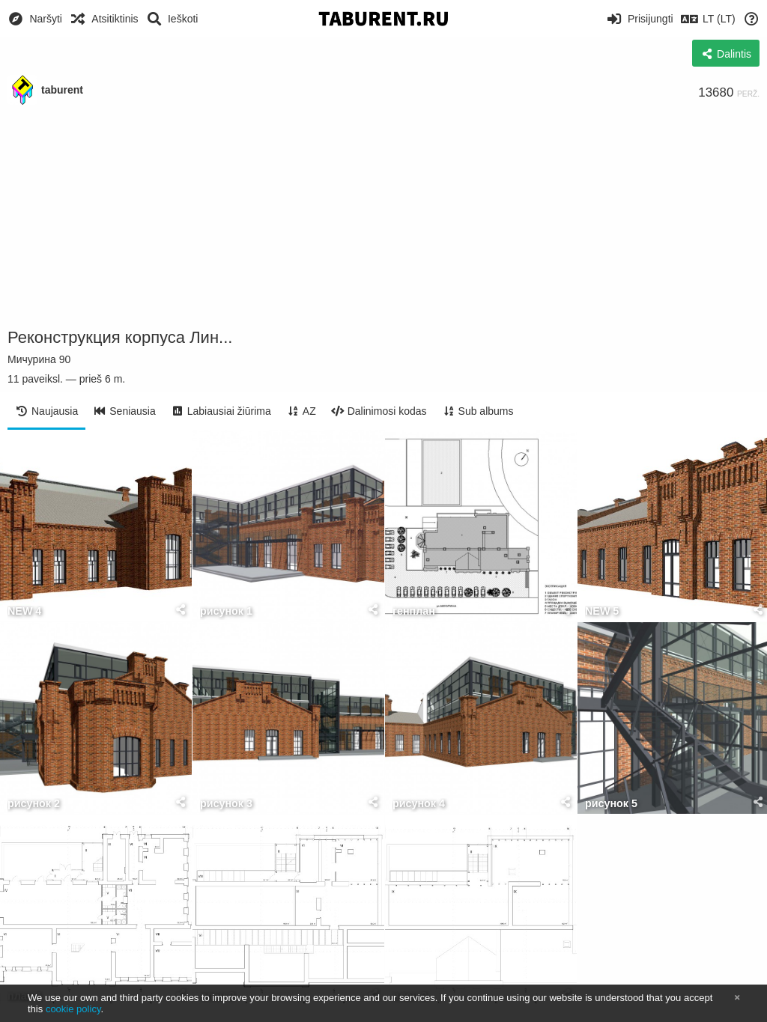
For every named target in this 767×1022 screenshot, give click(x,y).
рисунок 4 (418, 803)
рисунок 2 (33, 803)
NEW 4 (24, 611)
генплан (413, 611)
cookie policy (73, 1009)
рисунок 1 (226, 611)
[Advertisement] (383, 217)
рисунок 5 (611, 803)
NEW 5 (602, 611)
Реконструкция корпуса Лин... (119, 337)
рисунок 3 (226, 803)
